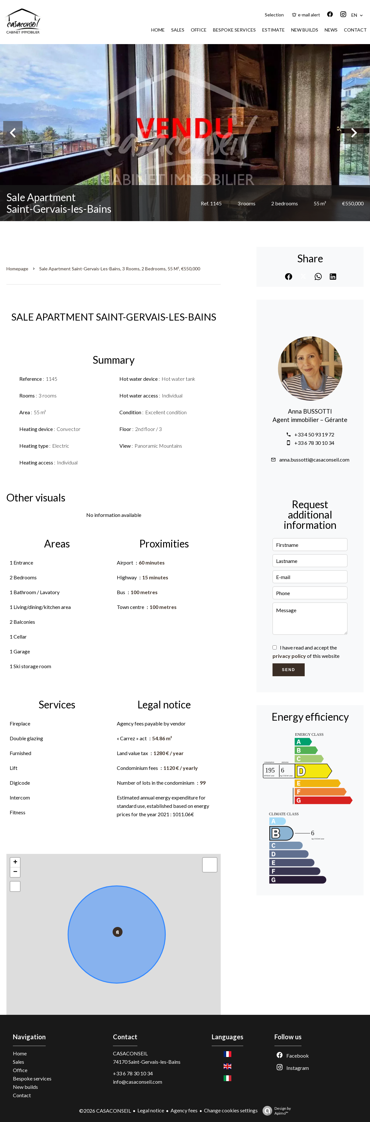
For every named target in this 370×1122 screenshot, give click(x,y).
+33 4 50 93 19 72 (314, 434)
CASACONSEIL (130, 1053)
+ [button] (15, 862)
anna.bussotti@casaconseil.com (314, 459)
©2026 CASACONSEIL (105, 1111)
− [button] (15, 872)
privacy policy (289, 656)
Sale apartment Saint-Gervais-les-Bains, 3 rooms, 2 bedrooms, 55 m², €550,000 (119, 268)
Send (288, 670)
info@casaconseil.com (137, 1082)
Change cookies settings (231, 1110)
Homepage (17, 268)
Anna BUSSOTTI (310, 411)
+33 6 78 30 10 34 (314, 443)
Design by (275, 1111)
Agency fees (184, 1110)
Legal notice (150, 1110)
